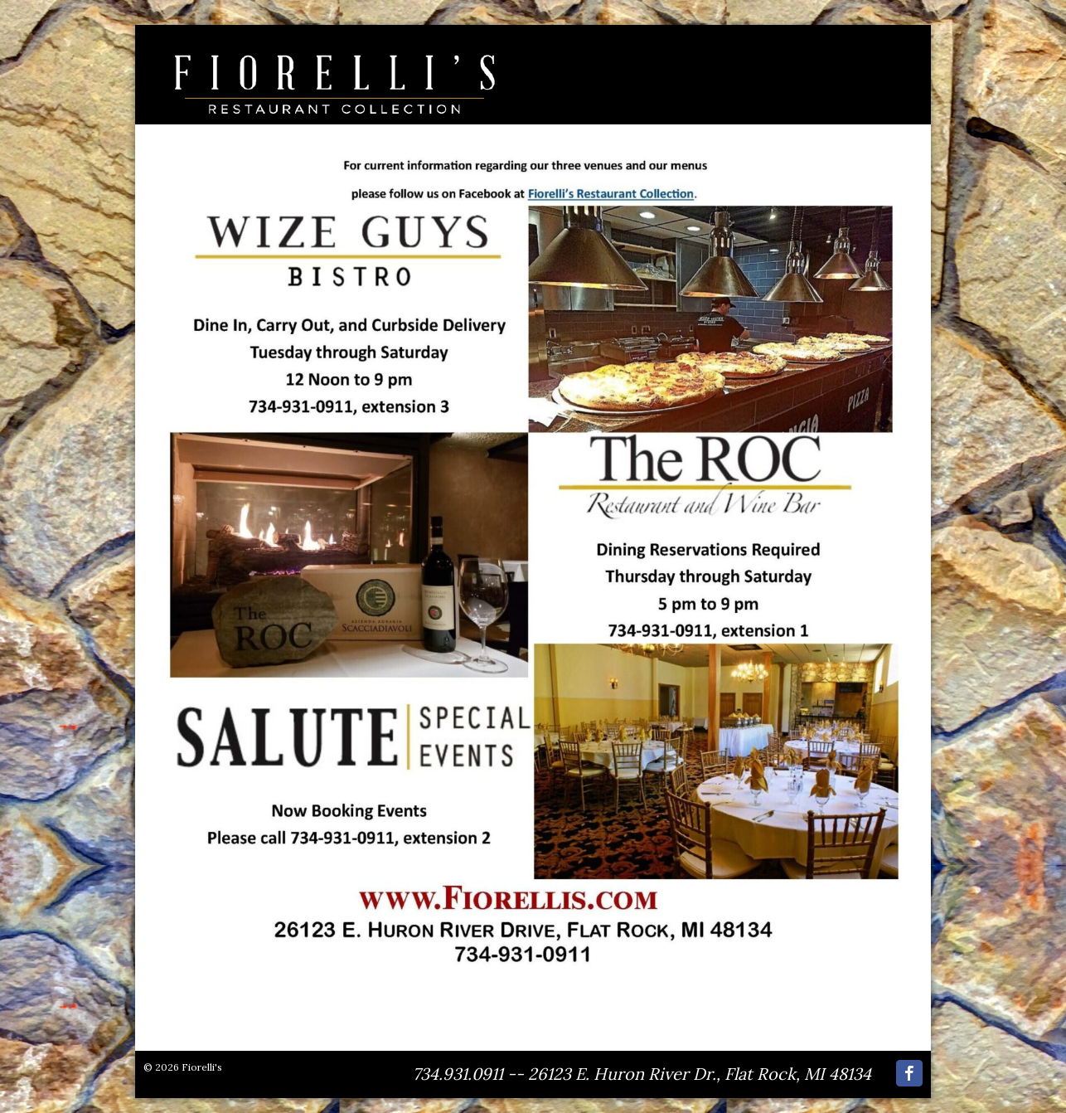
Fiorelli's (202, 1067)
